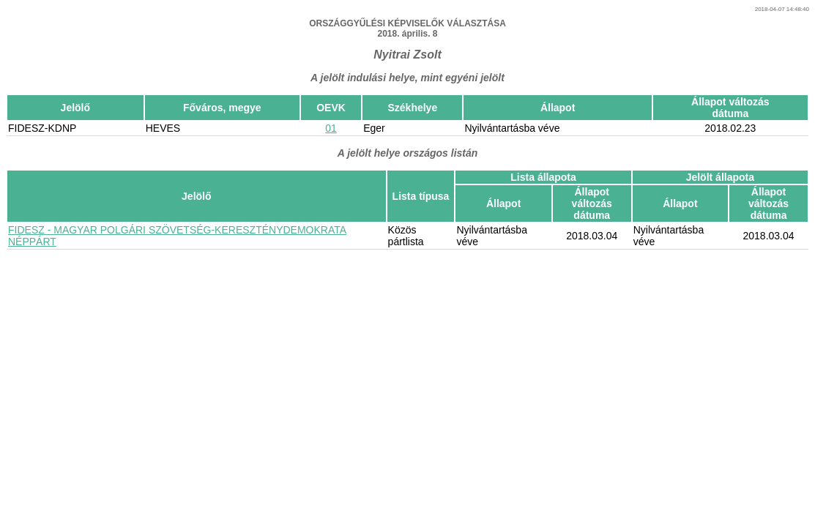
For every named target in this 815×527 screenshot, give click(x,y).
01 (331, 128)
